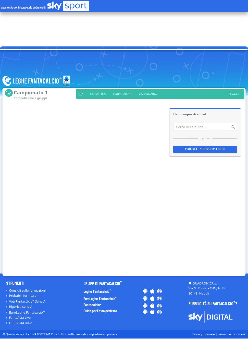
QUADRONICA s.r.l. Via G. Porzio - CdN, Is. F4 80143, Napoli (207, 288)
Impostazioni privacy (102, 334)
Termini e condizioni (232, 334)
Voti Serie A (27, 301)
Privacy (197, 334)
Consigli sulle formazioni (27, 290)
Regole (233, 94)
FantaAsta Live (20, 317)
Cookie (210, 334)
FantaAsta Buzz (20, 322)
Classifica (98, 94)
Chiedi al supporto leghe (205, 149)
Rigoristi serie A (20, 306)
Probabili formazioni (24, 295)
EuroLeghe (27, 312)
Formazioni (122, 94)
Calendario (148, 94)
